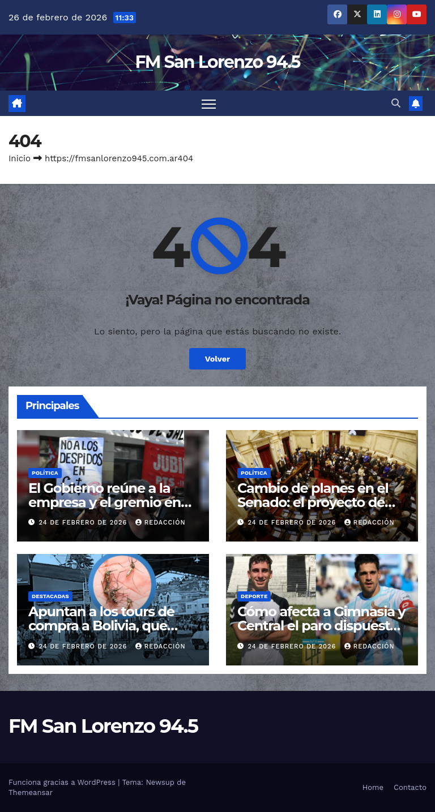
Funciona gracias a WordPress (63, 782)
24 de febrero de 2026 (84, 522)
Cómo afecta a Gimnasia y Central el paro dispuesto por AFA (321, 625)
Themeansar (30, 792)
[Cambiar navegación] (209, 103)
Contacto (410, 787)
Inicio (19, 158)
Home (372, 787)
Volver (218, 358)
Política (45, 473)
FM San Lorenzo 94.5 (217, 61)
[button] (395, 103)
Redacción (160, 522)
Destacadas (50, 596)
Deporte (254, 596)
